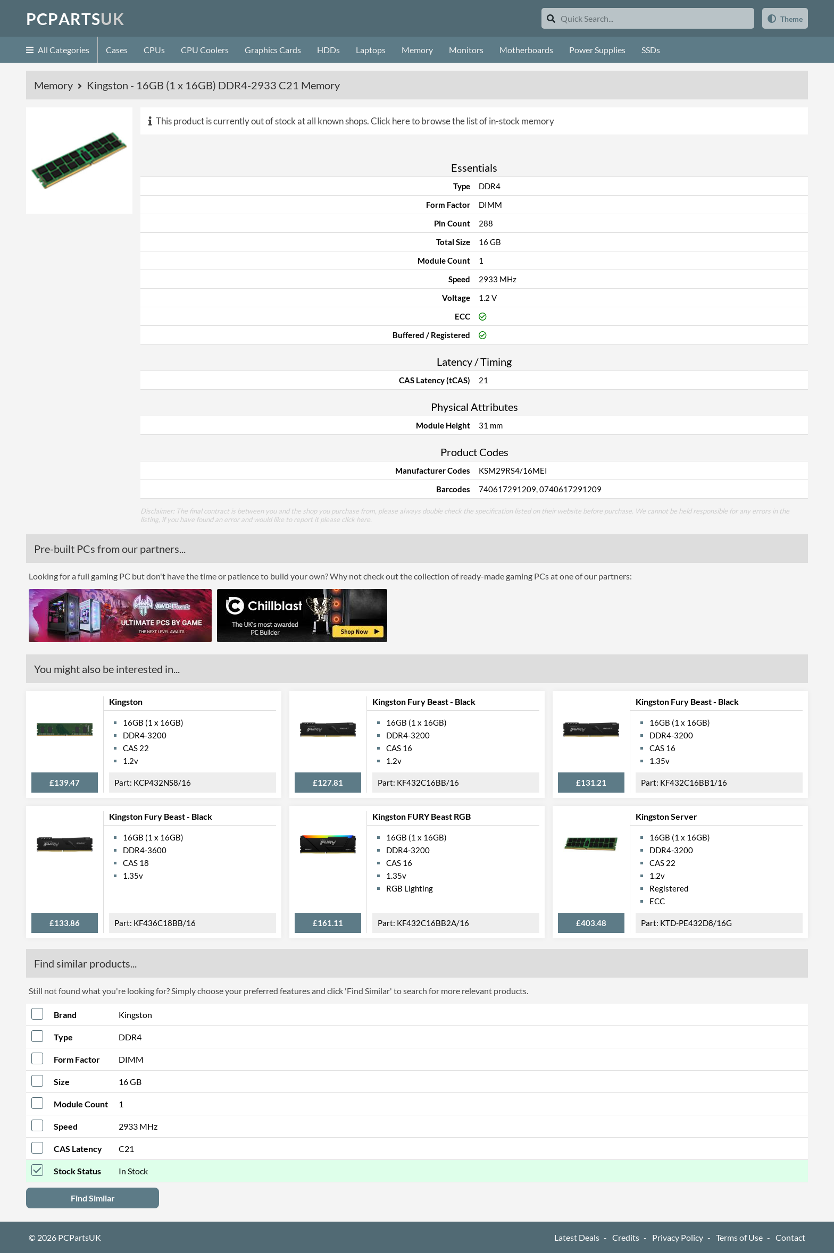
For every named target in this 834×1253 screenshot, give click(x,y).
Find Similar (93, 1198)
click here (355, 519)
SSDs (650, 50)
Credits (625, 1237)
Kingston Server (666, 816)
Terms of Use (739, 1237)
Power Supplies (597, 50)
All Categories (57, 50)
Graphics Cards (273, 50)
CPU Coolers (205, 50)
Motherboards (526, 50)
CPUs (154, 50)
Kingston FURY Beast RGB (421, 816)
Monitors (466, 50)
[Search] (551, 18)
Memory (417, 50)
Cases (117, 50)
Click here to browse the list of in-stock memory (462, 121)
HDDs (328, 50)
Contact (790, 1237)
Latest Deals (576, 1237)
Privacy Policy (677, 1237)
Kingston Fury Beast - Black (424, 701)
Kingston (126, 701)
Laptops (371, 50)
